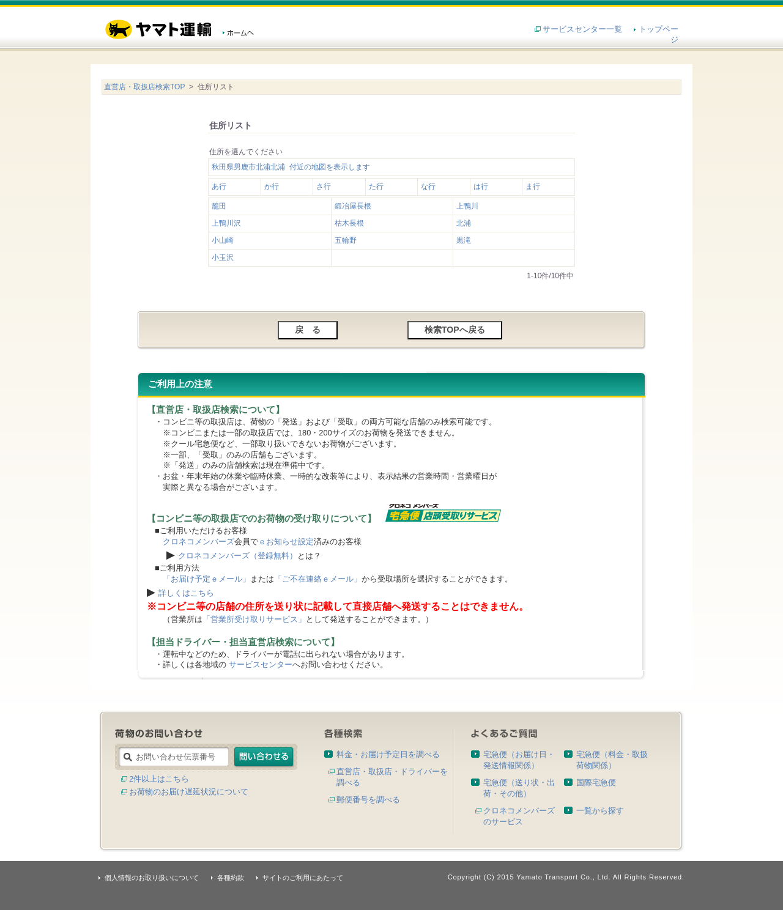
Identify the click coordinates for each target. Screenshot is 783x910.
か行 (271, 186)
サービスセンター (260, 664)
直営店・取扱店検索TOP (144, 87)
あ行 (219, 186)
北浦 (463, 223)
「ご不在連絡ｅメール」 (318, 578)
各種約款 (230, 877)
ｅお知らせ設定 (286, 541)
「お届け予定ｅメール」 (206, 578)
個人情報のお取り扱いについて (152, 877)
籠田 (219, 206)
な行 (428, 186)
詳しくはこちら (186, 592)
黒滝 (463, 240)
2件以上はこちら (159, 778)
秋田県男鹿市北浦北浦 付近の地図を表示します (291, 167)
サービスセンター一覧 (582, 29)
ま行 (532, 186)
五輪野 (346, 240)
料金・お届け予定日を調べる (388, 754)
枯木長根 (349, 223)
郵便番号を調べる (368, 799)
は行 (480, 186)
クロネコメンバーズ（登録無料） (237, 555)
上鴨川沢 (226, 223)
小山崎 (223, 240)
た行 (376, 186)
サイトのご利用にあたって (302, 877)
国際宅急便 (596, 782)
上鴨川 (467, 206)
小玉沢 (223, 257)
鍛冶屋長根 (353, 206)
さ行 (323, 186)
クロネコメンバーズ (198, 541)
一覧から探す (600, 810)
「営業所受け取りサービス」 (254, 619)
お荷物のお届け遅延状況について (188, 791)
